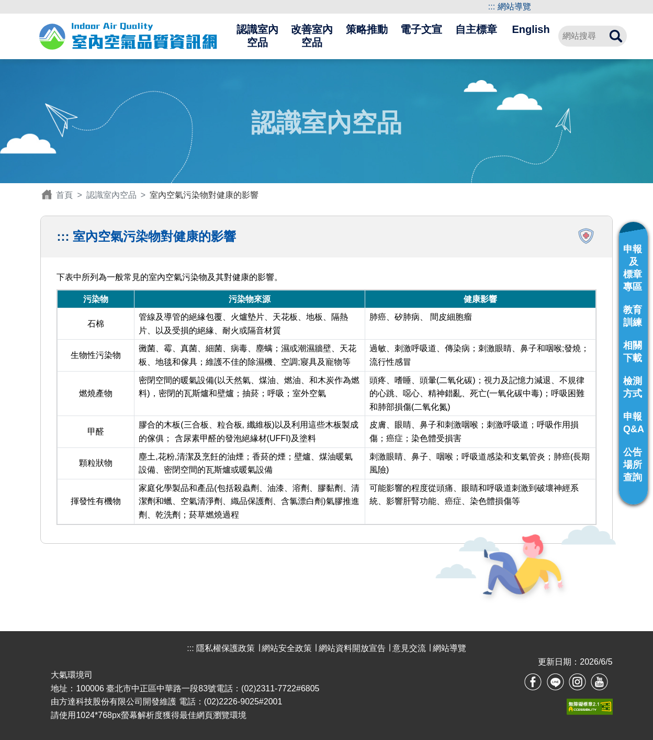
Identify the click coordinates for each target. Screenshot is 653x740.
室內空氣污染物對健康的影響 (154, 236)
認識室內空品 (257, 36)
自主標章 (476, 29)
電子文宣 (421, 29)
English (530, 29)
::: (491, 6)
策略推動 (367, 29)
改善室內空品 (312, 36)
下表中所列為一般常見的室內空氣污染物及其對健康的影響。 (326, 399)
